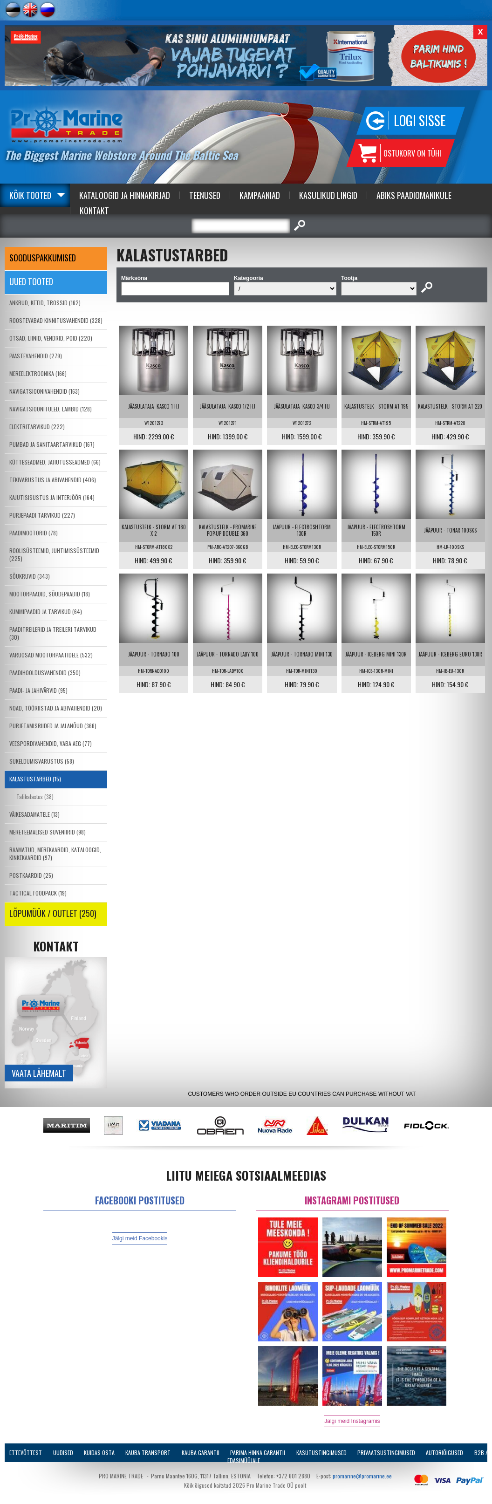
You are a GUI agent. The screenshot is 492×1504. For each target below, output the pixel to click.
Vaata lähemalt (39, 1073)
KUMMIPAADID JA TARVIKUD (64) (45, 611)
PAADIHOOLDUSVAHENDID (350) (45, 673)
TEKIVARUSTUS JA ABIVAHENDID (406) (52, 480)
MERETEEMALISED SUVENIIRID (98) (47, 832)
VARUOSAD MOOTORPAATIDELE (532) (51, 655)
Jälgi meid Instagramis (352, 1421)
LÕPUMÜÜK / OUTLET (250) (52, 913)
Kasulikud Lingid (328, 195)
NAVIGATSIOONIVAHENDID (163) (44, 391)
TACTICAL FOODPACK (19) (38, 893)
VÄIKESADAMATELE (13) (34, 814)
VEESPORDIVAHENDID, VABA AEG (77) (50, 743)
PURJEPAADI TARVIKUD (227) (42, 515)
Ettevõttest (25, 1452)
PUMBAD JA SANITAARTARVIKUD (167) (52, 444)
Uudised (63, 1452)
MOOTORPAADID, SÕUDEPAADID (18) (49, 594)
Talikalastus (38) (35, 796)
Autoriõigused (444, 1452)
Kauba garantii (200, 1452)
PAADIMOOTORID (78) (33, 533)
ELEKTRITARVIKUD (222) (37, 427)
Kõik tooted (30, 195)
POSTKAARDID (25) (31, 875)
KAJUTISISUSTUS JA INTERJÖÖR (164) (52, 497)
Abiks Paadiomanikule (413, 195)
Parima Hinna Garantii (257, 1452)
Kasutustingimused (321, 1452)
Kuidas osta (99, 1452)
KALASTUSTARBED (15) (35, 779)
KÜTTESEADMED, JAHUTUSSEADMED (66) (55, 462)
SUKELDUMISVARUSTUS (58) (41, 761)
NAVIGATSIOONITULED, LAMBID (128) (50, 409)
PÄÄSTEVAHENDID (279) (35, 356)
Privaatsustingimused (386, 1452)
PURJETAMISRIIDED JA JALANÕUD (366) (52, 726)
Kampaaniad (259, 195)
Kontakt (94, 210)
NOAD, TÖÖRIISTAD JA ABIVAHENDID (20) (55, 708)
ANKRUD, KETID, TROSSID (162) (45, 303)
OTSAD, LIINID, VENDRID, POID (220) (50, 338)
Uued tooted (31, 281)
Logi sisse (420, 120)
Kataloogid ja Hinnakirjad (124, 195)
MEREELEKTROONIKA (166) (38, 373)
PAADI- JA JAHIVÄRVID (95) (38, 690)
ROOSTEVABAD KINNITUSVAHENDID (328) (55, 320)
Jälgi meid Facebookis (140, 1238)
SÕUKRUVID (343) (29, 576)
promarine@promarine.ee (362, 1476)
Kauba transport (148, 1452)
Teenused (204, 195)
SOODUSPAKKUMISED (42, 258)
